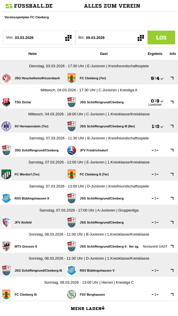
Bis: (81, 37)
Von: (9, 37)
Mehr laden (90, 307)
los (161, 37)
